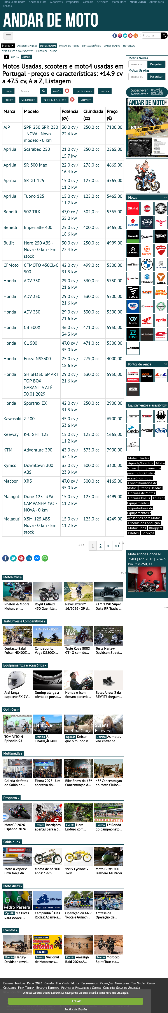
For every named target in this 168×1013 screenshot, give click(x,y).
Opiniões (11, 709)
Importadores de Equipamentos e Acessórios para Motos (144, 513)
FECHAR (76, 1001)
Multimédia (13, 753)
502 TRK (32, 211)
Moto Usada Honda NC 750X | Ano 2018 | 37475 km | (147, 571)
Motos (75, 983)
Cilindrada (28, 99)
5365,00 (114, 211)
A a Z (57, 91)
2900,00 (114, 403)
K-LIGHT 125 (36, 434)
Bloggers (155, 528)
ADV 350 (32, 280)
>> (117, 546)
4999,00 (114, 243)
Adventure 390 (38, 450)
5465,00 (114, 196)
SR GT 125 (34, 180)
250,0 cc (91, 127)
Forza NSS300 (37, 358)
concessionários (91, 46)
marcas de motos (69, 46)
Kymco (10, 465)
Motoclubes (137, 528)
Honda (10, 280)
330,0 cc (91, 280)
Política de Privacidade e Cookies (81, 988)
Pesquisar (156, 64)
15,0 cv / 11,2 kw (70, 522)
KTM (8, 450)
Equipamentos (89, 983)
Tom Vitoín (62, 983)
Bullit (9, 243)
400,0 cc (91, 227)
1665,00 (114, 434)
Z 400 (29, 418)
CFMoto (11, 265)
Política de (76, 1009)
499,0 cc (91, 265)
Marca (104, 91)
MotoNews (12, 577)
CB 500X (32, 327)
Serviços (148, 533)
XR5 (28, 481)
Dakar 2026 (34, 983)
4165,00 (114, 481)
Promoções (106, 983)
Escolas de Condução (144, 523)
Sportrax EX (35, 403)
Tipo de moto (83, 91)
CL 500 (30, 343)
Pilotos (133, 533)
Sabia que (12, 842)
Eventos (10, 930)
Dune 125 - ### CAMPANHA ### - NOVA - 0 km (40, 503)
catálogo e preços (27, 46)
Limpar (8, 91)
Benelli (10, 211)
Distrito (85, 99)
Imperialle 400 (38, 227)
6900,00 (114, 418)
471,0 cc (91, 327)
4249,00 (114, 519)
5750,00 (114, 280)
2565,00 (114, 149)
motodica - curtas (46, 51)
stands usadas (112, 46)
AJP (7, 127)
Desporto (11, 798)
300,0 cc (91, 465)
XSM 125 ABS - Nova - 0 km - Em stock (40, 525)
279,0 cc (91, 358)
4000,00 (114, 358)
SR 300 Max (35, 165)
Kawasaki (12, 418)
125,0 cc (91, 180)
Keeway (11, 434)
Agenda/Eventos (140, 463)
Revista (151, 983)
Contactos (9, 988)
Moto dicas (12, 886)
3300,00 (114, 465)
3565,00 (114, 180)
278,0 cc (91, 165)
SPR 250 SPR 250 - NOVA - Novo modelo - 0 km (41, 133)
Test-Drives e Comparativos (24, 621)
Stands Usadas (150, 488)
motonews (129, 46)
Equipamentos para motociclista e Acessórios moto (144, 473)
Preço (9, 99)
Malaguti (12, 496)
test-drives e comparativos (17, 51)
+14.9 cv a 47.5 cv (55, 99)
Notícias (20, 983)
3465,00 (114, 227)
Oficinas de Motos (141, 493)
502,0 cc (91, 211)
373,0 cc (91, 450)
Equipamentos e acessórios (25, 665)
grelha (15, 57)
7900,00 (114, 450)
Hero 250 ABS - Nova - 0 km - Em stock (40, 249)
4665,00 (114, 165)
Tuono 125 (34, 196)
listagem (26, 57)
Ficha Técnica (26, 988)
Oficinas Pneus (139, 498)
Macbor (11, 481)
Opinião (49, 983)
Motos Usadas (138, 458)
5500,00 (114, 265)
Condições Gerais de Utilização (121, 988)
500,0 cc (91, 481)
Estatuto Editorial (47, 988)
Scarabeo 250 (37, 149)
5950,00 (114, 327)
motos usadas (48, 46)
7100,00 (114, 127)
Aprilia (10, 149)
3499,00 (114, 496)
